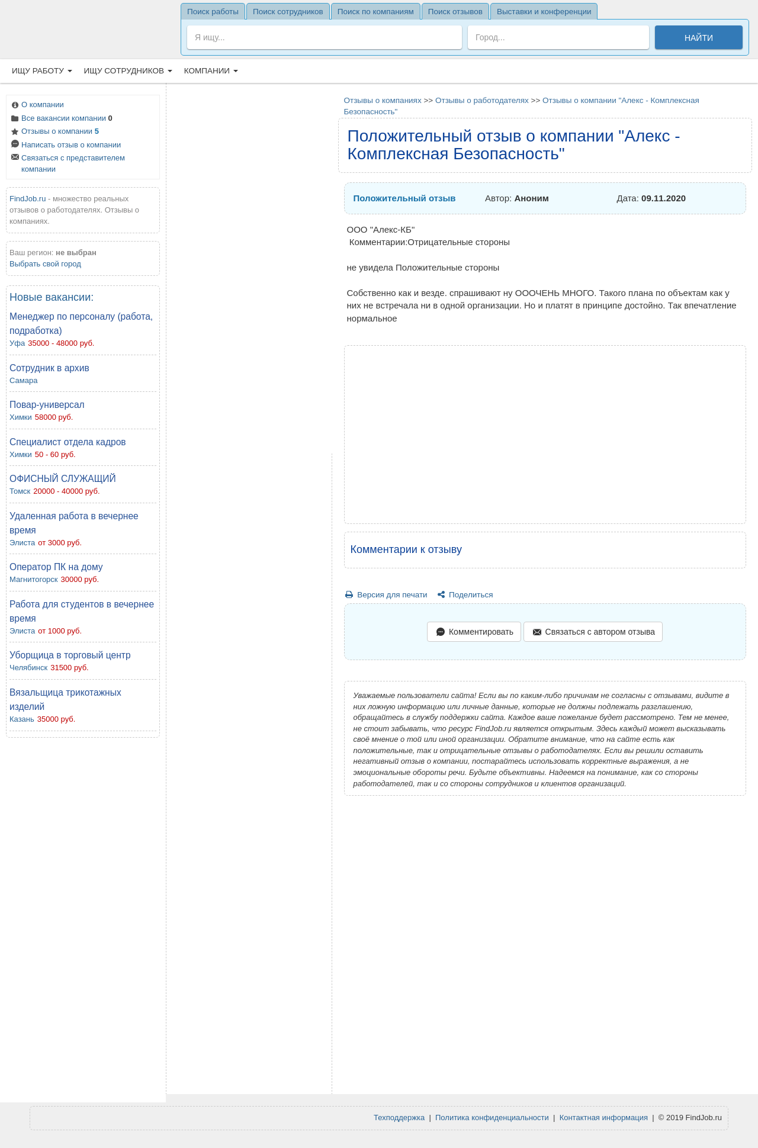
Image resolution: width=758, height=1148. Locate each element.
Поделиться (464, 594)
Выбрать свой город (45, 263)
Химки (20, 417)
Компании (211, 70)
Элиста (22, 542)
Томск (19, 491)
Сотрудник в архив (49, 368)
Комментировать (474, 632)
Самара (23, 380)
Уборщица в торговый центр (70, 655)
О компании (36, 105)
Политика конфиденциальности (492, 1117)
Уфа (17, 343)
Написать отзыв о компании (65, 146)
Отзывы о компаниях (383, 100)
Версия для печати (386, 594)
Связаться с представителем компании (67, 163)
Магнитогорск (33, 579)
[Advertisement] (83, 923)
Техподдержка (399, 1117)
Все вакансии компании (61, 119)
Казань (21, 719)
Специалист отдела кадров (67, 442)
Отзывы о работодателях (482, 100)
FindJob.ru (27, 198)
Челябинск (28, 667)
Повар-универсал (47, 405)
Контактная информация (604, 1117)
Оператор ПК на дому (56, 567)
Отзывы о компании (54, 132)
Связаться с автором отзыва (593, 632)
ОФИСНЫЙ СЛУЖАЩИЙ (62, 479)
